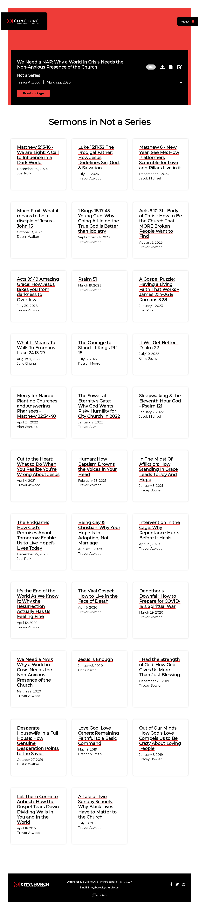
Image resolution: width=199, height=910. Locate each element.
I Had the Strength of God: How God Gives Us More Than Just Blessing (159, 667)
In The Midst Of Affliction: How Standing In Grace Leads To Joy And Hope (158, 469)
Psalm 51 (87, 279)
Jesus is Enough (95, 659)
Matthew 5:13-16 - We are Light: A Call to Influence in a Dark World (38, 155)
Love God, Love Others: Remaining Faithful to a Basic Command (98, 735)
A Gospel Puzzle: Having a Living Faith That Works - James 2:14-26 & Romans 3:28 (159, 289)
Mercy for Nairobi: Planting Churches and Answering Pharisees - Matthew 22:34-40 (37, 406)
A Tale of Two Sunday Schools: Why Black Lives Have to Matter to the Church (97, 807)
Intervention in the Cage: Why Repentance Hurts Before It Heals (159, 530)
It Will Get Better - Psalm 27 (158, 345)
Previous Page (33, 93)
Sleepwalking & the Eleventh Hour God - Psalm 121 (160, 401)
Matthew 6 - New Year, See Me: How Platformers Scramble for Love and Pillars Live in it (160, 158)
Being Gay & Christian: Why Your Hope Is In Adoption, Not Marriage (99, 533)
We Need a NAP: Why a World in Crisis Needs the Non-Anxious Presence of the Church (35, 672)
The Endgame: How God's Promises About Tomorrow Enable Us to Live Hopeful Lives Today (37, 535)
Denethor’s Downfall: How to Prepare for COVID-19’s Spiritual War (159, 598)
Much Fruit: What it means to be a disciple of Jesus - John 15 (38, 218)
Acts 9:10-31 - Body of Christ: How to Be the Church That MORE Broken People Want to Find (160, 223)
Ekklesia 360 (99, 895)
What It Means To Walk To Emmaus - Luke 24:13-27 (37, 348)
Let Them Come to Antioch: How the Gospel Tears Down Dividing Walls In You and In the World (38, 809)
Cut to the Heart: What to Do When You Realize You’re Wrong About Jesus (38, 466)
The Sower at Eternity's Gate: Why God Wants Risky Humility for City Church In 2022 (99, 406)
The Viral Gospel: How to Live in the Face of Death (98, 596)
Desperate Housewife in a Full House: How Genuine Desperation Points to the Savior (38, 740)
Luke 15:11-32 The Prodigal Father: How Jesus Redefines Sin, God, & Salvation (99, 158)
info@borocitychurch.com (103, 887)
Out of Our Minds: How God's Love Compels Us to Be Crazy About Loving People (160, 738)
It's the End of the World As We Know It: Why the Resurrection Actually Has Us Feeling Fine (37, 603)
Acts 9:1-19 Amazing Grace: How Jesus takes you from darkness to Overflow (38, 289)
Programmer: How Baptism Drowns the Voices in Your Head (97, 466)
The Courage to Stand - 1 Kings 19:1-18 (98, 348)
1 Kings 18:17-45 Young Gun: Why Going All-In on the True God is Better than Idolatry (98, 221)
